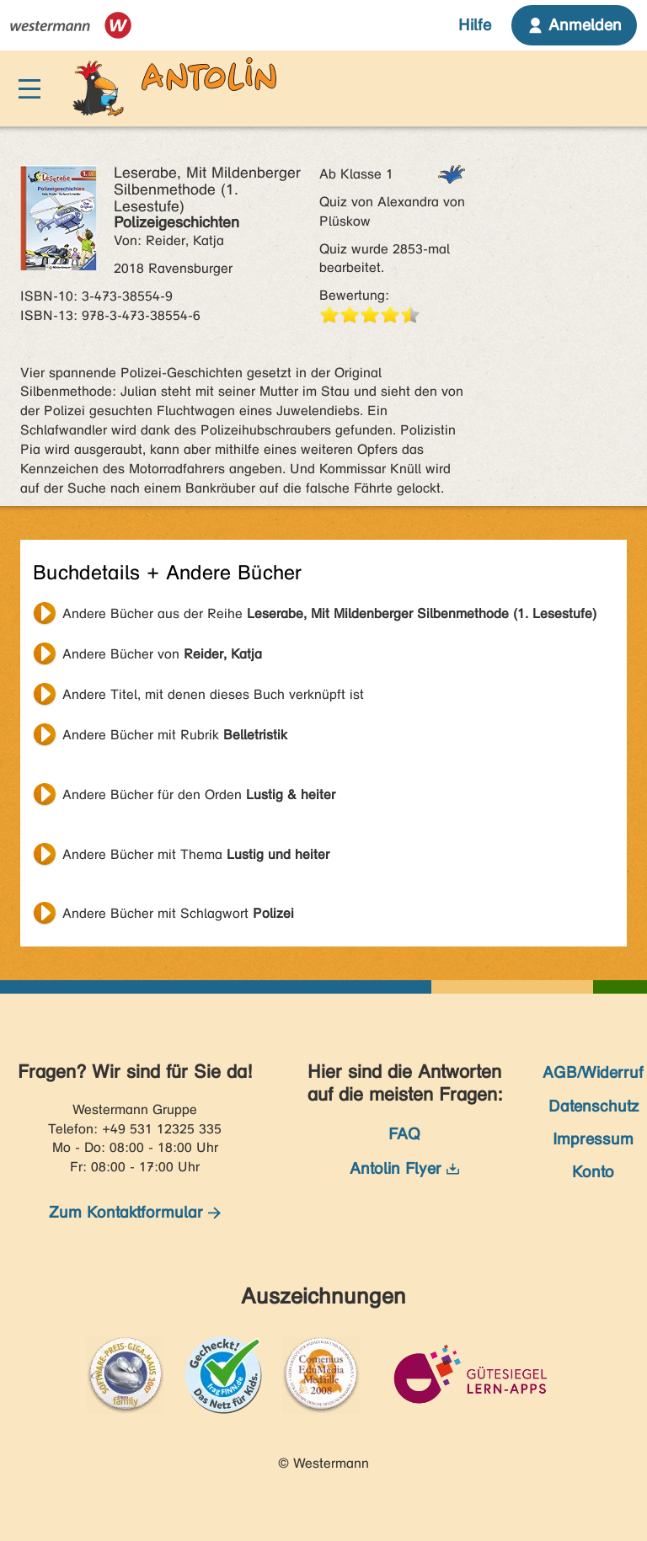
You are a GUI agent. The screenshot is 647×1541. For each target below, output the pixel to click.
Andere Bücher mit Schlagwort (178, 913)
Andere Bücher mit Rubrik (174, 735)
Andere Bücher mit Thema (195, 854)
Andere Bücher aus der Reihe (329, 613)
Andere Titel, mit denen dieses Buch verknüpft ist (213, 694)
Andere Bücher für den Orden (198, 794)
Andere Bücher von (162, 654)
